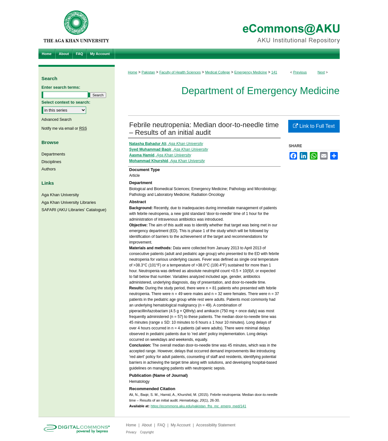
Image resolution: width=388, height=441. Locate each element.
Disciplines (51, 161)
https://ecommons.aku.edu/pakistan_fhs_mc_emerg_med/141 (198, 406)
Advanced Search (57, 119)
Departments (53, 154)
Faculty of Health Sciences (180, 72)
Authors (49, 169)
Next (321, 72)
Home (132, 72)
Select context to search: (66, 102)
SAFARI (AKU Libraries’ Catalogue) (74, 209)
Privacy (131, 432)
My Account (180, 425)
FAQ (161, 425)
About (147, 425)
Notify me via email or (64, 128)
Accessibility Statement (215, 425)
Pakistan (148, 72)
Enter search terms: (61, 87)
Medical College (217, 72)
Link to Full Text (314, 126)
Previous (300, 72)
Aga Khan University (60, 194)
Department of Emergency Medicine (260, 90)
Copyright (147, 432)
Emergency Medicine (250, 72)
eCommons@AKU (232, 24)
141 (274, 72)
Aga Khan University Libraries (69, 202)
